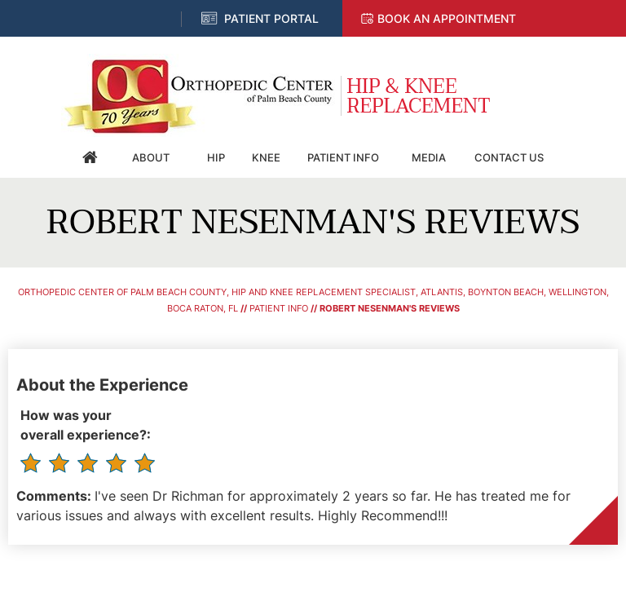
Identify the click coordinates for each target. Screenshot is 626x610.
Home (90, 157)
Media (429, 157)
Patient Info (343, 157)
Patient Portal (271, 18)
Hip (216, 157)
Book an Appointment (446, 18)
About (151, 157)
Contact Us (509, 157)
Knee (266, 157)
